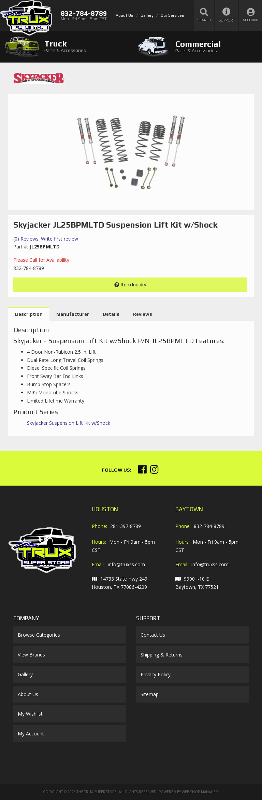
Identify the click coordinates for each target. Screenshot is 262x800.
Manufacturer (72, 314)
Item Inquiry (133, 284)
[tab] (65, 46)
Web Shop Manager (200, 791)
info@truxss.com (126, 564)
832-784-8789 (209, 526)
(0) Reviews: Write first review (45, 238)
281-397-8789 (125, 526)
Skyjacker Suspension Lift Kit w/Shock (68, 423)
